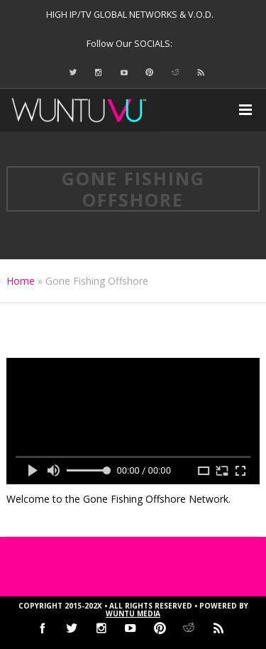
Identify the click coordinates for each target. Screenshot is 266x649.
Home (20, 281)
